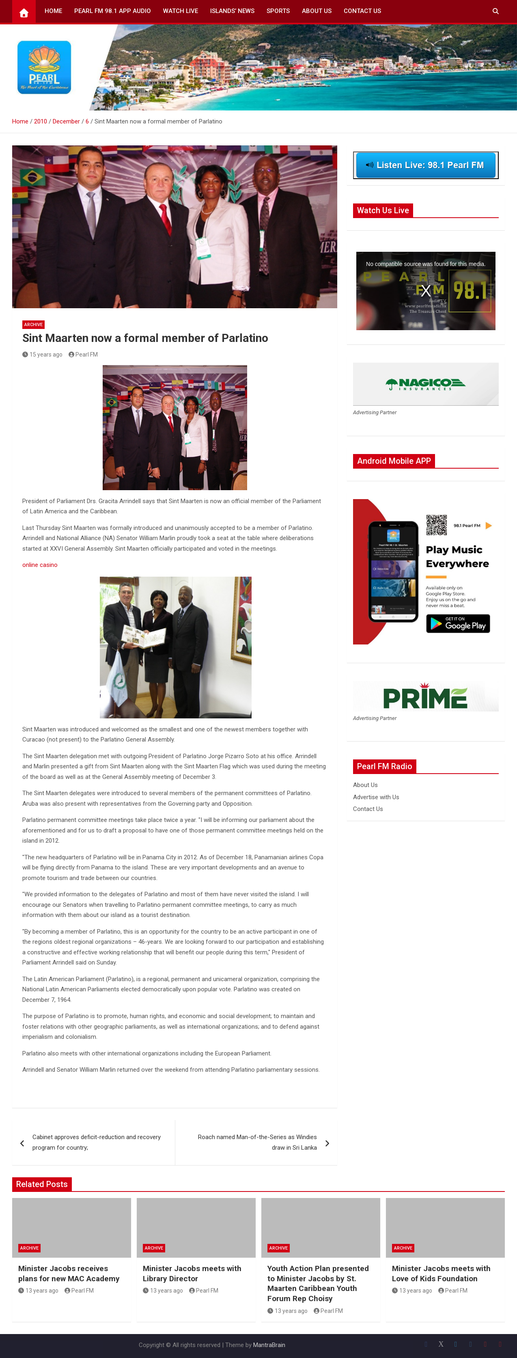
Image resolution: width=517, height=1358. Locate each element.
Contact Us (362, 11)
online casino (40, 565)
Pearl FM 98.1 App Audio (112, 11)
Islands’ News (232, 11)
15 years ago (42, 354)
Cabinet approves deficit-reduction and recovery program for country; (96, 1142)
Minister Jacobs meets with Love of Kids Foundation (441, 1273)
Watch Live (180, 11)
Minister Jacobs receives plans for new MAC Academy (69, 1273)
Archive (33, 324)
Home (53, 11)
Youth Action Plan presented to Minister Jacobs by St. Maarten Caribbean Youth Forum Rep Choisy (318, 1283)
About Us (317, 11)
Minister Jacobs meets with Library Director (192, 1273)
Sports (278, 11)
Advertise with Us (376, 797)
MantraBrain (269, 1345)
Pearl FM (83, 354)
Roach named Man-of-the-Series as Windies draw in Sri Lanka (257, 1142)
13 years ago (38, 1290)
